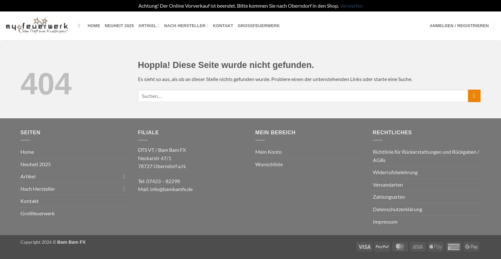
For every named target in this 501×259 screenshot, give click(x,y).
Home (94, 25)
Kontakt (223, 25)
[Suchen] (80, 25)
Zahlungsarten (389, 197)
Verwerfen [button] (351, 6)
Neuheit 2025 (119, 25)
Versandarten (388, 184)
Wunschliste (269, 164)
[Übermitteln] (474, 96)
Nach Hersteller (186, 26)
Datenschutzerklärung (397, 209)
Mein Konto (268, 152)
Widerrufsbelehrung (395, 172)
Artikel (149, 26)
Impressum (385, 221)
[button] (459, 26)
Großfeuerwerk (259, 25)
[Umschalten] (124, 176)
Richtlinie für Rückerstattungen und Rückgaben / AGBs (426, 156)
